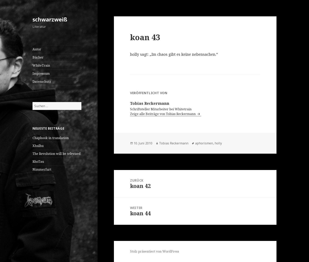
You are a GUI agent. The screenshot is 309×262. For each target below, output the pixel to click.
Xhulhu (38, 146)
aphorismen (204, 143)
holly (218, 143)
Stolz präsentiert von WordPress (154, 251)
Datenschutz (42, 81)
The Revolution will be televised (57, 153)
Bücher (38, 57)
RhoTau (38, 161)
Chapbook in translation (51, 138)
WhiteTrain (41, 65)
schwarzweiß (50, 19)
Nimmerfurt (42, 169)
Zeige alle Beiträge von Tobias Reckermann (163, 114)
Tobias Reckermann (173, 143)
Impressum (41, 73)
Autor (37, 49)
